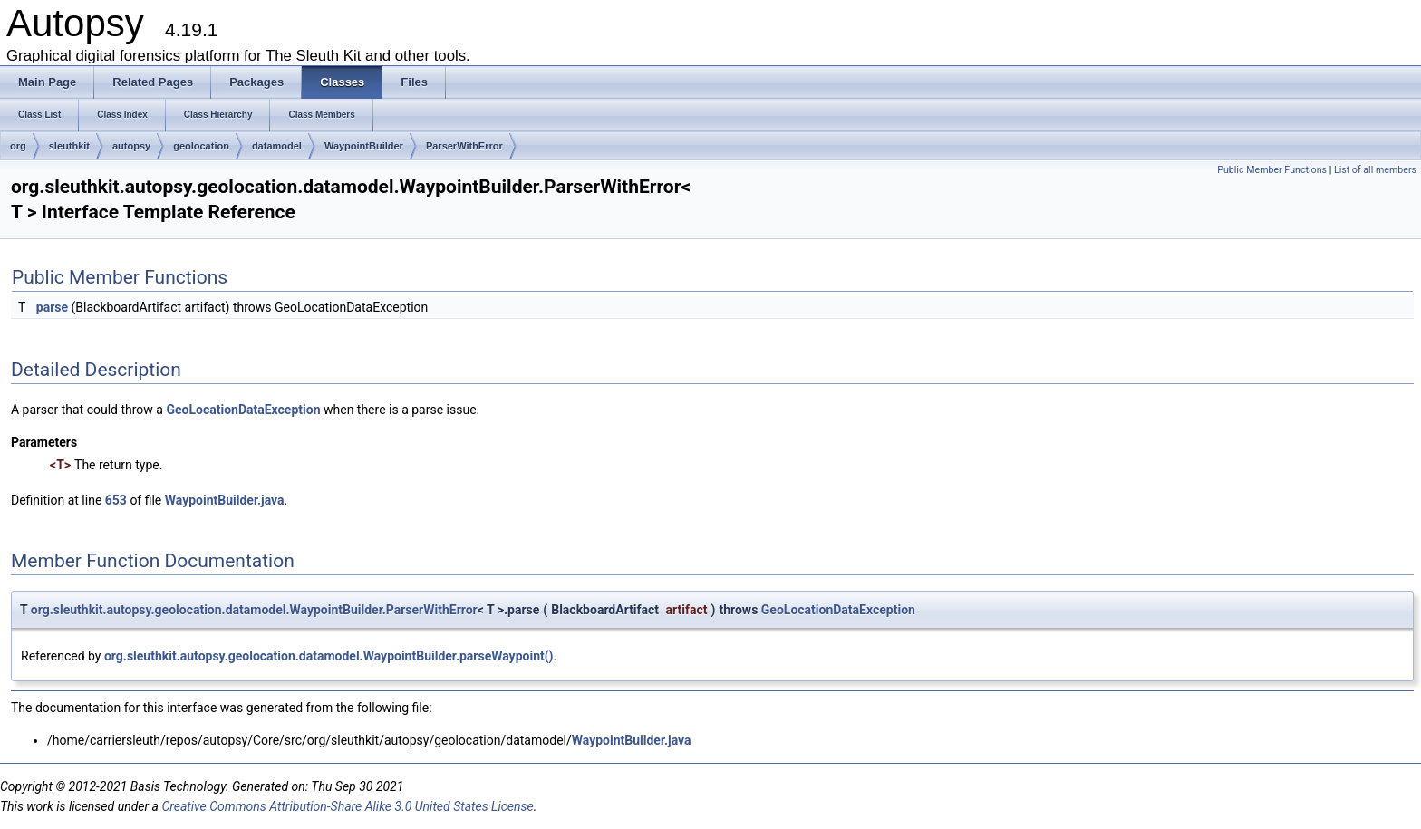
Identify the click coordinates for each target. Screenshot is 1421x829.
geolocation (201, 145)
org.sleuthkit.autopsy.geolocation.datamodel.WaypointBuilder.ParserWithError (254, 609)
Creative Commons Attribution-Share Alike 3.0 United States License (347, 806)
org (18, 145)
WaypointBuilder (363, 145)
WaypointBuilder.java (225, 500)
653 (116, 500)
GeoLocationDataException (243, 409)
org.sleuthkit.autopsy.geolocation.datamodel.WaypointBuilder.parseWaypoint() (329, 656)
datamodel (277, 145)
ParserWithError (464, 145)
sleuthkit (69, 145)
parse (52, 307)
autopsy (131, 145)
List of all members (1375, 170)
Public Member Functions (1272, 170)
